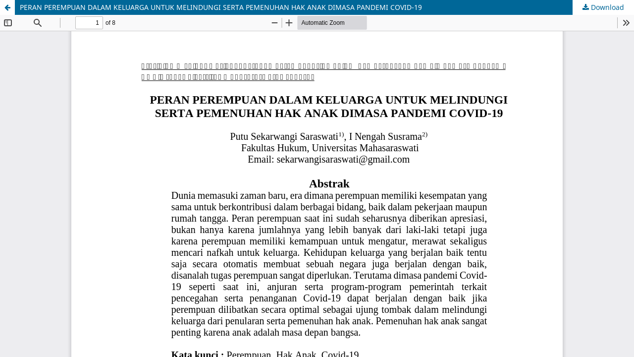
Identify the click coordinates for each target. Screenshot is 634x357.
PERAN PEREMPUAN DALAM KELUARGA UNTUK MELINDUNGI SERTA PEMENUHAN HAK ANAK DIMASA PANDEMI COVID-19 (221, 7)
